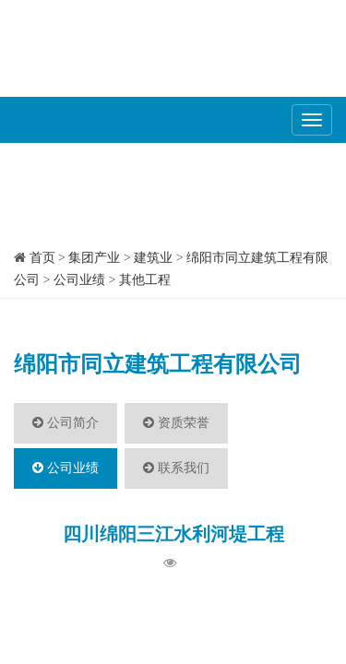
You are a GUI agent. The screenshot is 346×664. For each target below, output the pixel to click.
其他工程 (145, 280)
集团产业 (94, 258)
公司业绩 (79, 280)
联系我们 (176, 468)
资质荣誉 (176, 423)
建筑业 (153, 258)
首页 (42, 258)
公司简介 (65, 423)
